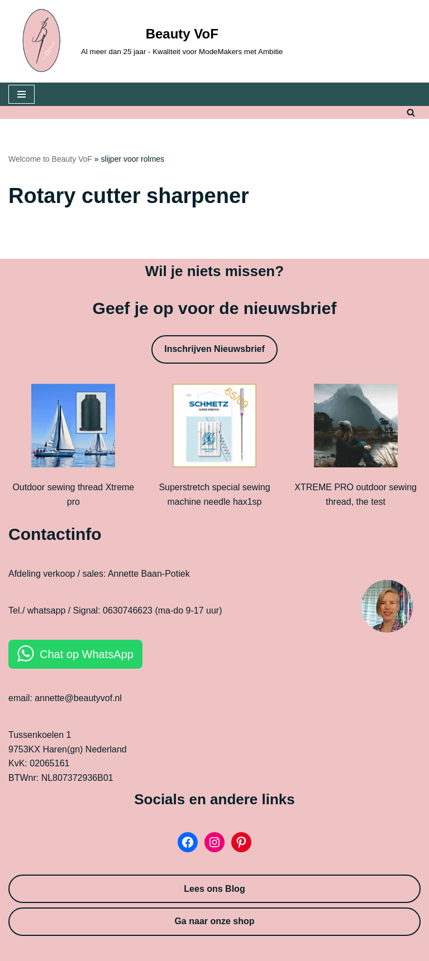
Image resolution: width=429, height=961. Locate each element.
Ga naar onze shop (214, 921)
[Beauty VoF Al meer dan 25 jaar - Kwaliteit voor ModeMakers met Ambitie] (145, 41)
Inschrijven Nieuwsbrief (214, 349)
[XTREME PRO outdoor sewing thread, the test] (356, 428)
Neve (164, 949)
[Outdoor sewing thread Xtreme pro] (73, 428)
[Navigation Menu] (21, 94)
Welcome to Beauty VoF (50, 158)
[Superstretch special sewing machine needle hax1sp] (214, 428)
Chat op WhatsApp (87, 654)
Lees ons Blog (214, 889)
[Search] (411, 112)
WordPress (253, 949)
